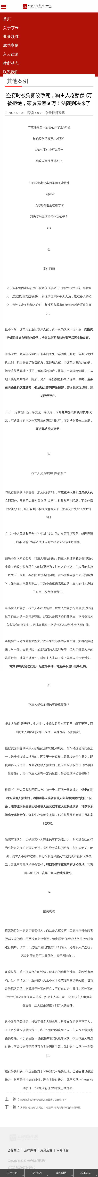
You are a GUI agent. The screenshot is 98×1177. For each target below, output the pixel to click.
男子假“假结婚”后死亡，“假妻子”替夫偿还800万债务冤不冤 (50, 1107)
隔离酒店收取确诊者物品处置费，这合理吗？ (43, 1100)
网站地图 (62, 1150)
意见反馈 (46, 1150)
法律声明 (30, 1150)
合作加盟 (14, 1150)
